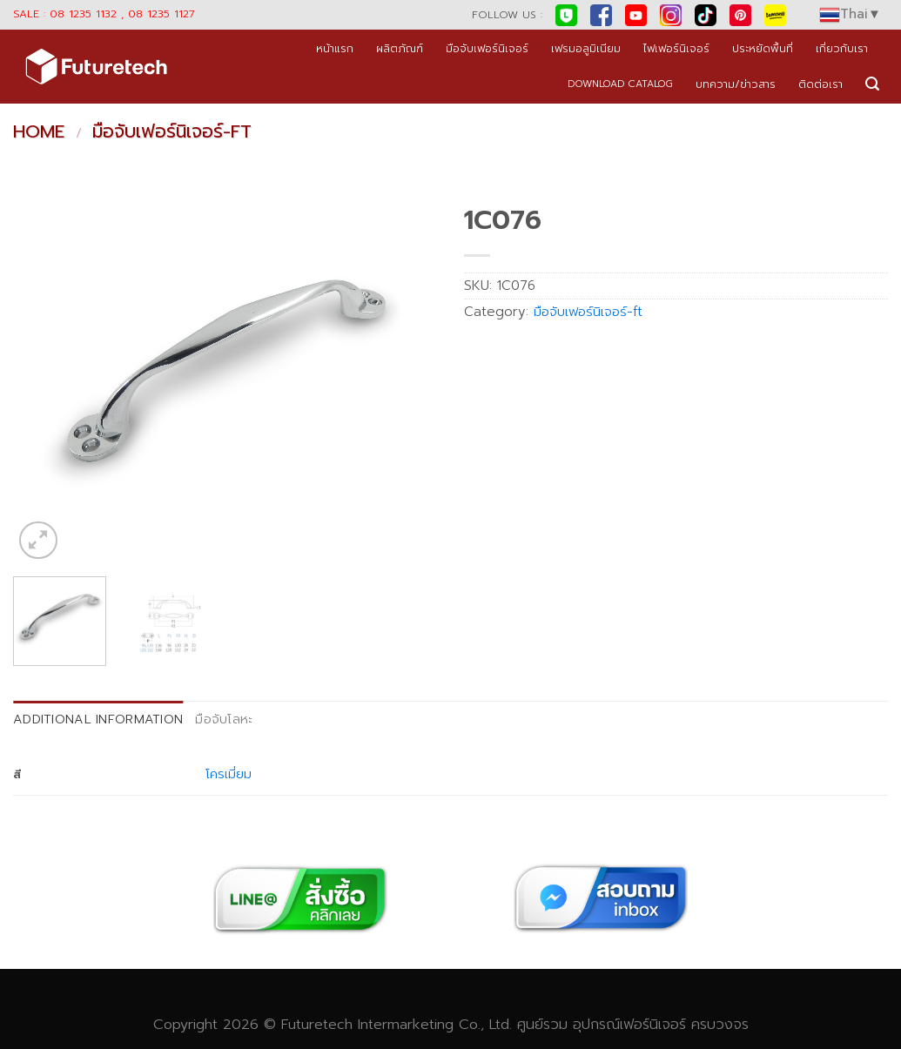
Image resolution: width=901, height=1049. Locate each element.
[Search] (872, 84)
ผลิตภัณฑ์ (399, 48)
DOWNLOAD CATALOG (620, 84)
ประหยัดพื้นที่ (762, 48)
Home (38, 131)
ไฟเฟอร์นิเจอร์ (676, 48)
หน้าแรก (334, 48)
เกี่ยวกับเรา (842, 48)
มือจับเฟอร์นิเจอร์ (487, 48)
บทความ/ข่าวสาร (736, 84)
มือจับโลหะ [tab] (223, 719)
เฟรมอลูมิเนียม (586, 48)
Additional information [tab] (98, 719)
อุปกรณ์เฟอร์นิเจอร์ (629, 1024)
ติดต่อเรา (820, 84)
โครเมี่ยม (228, 773)
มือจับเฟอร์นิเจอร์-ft (172, 131)
